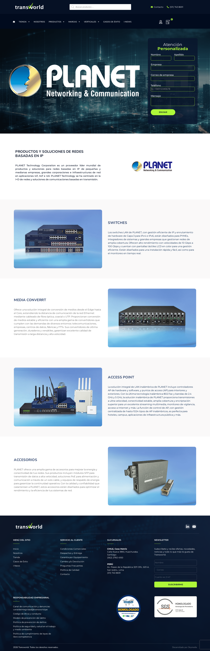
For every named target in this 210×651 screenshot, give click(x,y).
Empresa (173, 66)
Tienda (24, 21)
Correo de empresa (173, 77)
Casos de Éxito (111, 22)
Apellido (184, 56)
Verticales (91, 21)
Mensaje (173, 100)
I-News (127, 22)
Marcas (74, 21)
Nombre (161, 56)
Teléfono (173, 87)
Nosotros (39, 22)
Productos (57, 21)
